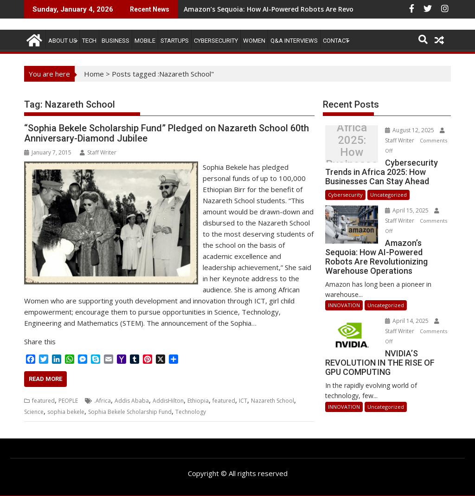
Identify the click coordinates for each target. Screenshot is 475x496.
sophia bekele (65, 412)
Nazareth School (272, 401)
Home (94, 73)
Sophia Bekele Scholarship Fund (130, 412)
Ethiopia (198, 401)
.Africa (102, 401)
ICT (243, 401)
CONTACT (336, 40)
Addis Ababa (132, 401)
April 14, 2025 (407, 321)
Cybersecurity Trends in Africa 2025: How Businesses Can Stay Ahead (352, 146)
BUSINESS (115, 40)
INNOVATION (344, 305)
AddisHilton (168, 401)
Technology (190, 412)
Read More (45, 378)
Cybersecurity (216, 40)
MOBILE (145, 40)
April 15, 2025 (407, 210)
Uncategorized (388, 194)
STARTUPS (174, 40)
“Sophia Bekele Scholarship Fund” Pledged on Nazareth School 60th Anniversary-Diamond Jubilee (166, 133)
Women (254, 40)
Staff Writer (98, 152)
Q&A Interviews (294, 40)
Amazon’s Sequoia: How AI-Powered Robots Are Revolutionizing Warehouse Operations (324, 9)
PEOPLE (68, 401)
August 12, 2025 (410, 130)
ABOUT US (62, 40)
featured (43, 401)
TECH (89, 40)
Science (34, 412)
